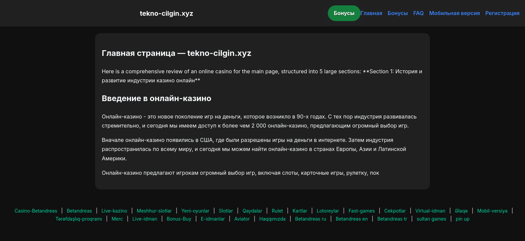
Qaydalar (252, 211)
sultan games (431, 219)
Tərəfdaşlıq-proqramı (79, 219)
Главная (371, 13)
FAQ (418, 13)
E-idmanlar (213, 219)
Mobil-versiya (492, 211)
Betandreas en (352, 219)
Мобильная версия (454, 13)
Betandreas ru (310, 219)
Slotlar (226, 211)
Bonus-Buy (179, 219)
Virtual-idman (430, 211)
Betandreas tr (392, 219)
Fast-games (362, 211)
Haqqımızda (272, 219)
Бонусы (344, 13)
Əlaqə (461, 211)
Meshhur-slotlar (154, 211)
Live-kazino (114, 211)
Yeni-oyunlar (195, 211)
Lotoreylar (328, 211)
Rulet (277, 211)
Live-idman (145, 219)
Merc (117, 219)
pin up (462, 219)
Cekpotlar (395, 211)
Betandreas (79, 211)
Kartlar (300, 211)
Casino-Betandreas (36, 211)
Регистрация (502, 13)
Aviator (242, 219)
